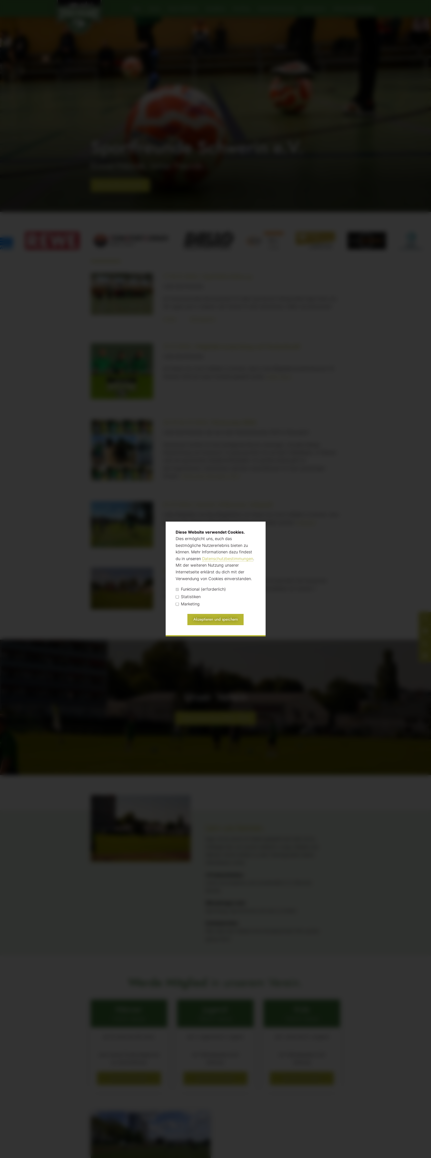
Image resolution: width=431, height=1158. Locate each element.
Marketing (188, 604)
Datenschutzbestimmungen (227, 558)
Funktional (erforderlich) (201, 589)
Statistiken (188, 596)
